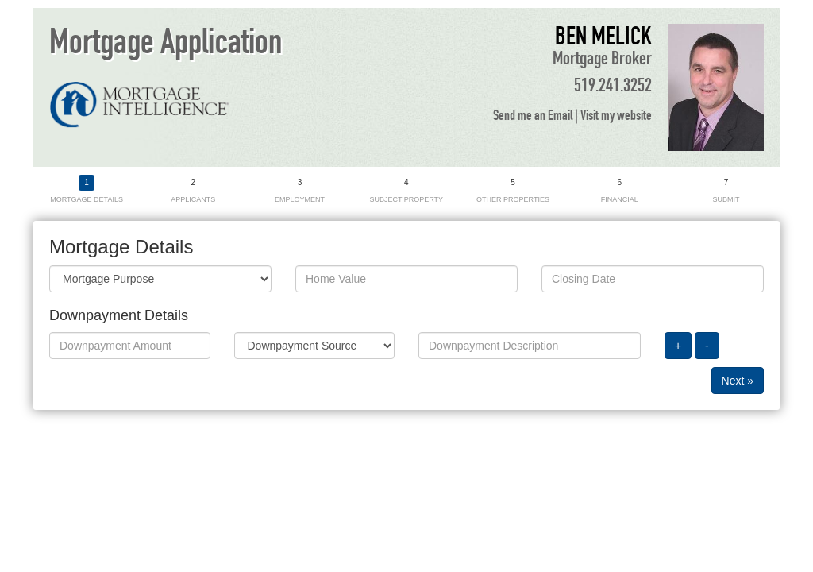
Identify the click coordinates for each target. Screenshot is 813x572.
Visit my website (616, 116)
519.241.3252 (613, 85)
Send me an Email (532, 116)
